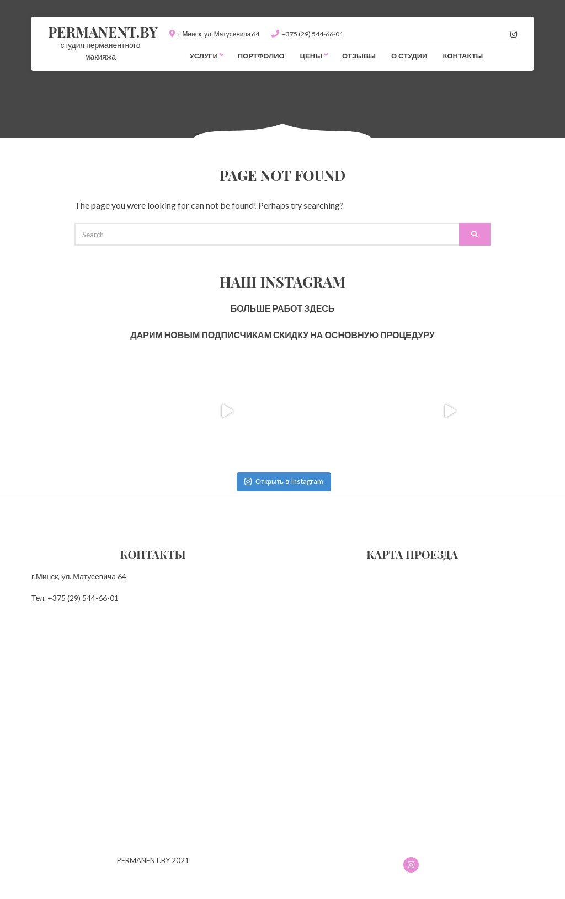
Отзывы (359, 55)
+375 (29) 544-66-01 (312, 34)
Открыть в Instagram (283, 481)
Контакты (463, 55)
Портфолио (261, 55)
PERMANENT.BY (103, 31)
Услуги (204, 55)
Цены (311, 55)
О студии (409, 55)
